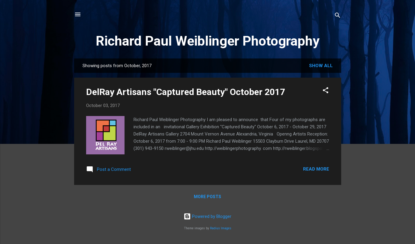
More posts (207, 196)
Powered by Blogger (207, 216)
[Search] (337, 16)
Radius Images (220, 228)
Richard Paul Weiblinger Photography (208, 41)
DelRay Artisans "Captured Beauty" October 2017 (185, 92)
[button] (325, 91)
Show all (321, 65)
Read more (316, 169)
